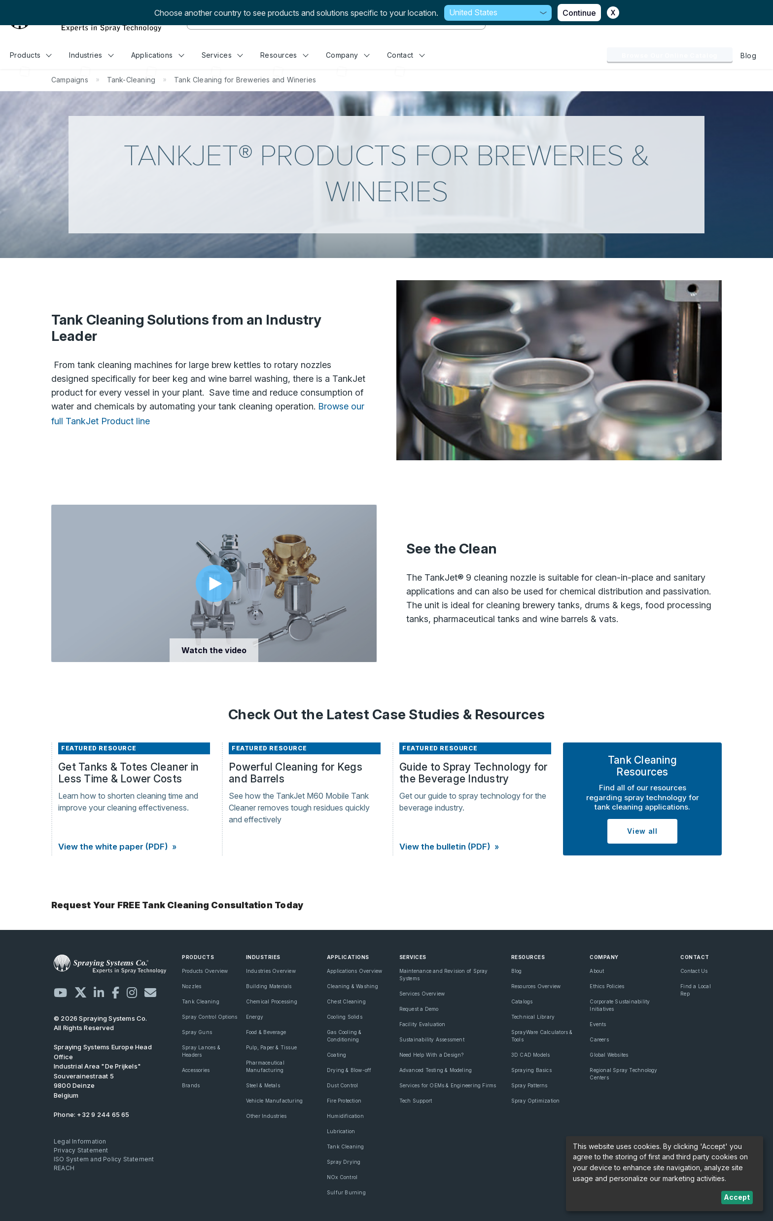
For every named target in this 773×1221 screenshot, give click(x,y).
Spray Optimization (535, 1101)
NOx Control (342, 1177)
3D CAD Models (530, 1055)
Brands (191, 1085)
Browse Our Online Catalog (670, 55)
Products (31, 55)
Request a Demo (419, 1009)
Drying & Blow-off (349, 1070)
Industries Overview (271, 971)
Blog (748, 55)
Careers (599, 1039)
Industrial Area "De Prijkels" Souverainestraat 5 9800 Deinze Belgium (103, 1071)
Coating (336, 1055)
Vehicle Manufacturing (274, 1101)
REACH (64, 1168)
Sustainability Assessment (431, 1039)
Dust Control (342, 1085)
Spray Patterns (529, 1085)
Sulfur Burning (346, 1192)
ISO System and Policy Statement (104, 1159)
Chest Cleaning (346, 1001)
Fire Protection (344, 1101)
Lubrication (341, 1131)
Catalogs (522, 1001)
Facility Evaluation (422, 1024)
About (597, 971)
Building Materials (269, 986)
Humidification (345, 1116)
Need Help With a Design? (431, 1055)
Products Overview (205, 971)
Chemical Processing (271, 1001)
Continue (579, 13)
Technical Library (533, 1017)
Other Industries (266, 1116)
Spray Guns (197, 1032)
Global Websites (609, 1055)
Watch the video (213, 650)
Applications (157, 55)
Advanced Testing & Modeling (435, 1070)
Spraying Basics (531, 1070)
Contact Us (693, 971)
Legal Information (80, 1141)
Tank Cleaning (200, 1001)
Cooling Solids (344, 1017)
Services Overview (422, 994)
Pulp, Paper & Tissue (271, 1047)
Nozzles (191, 986)
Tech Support (415, 1101)
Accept (737, 1197)
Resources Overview (536, 986)
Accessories (196, 1070)
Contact (406, 55)
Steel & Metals (263, 1085)
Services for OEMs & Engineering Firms (447, 1085)
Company (348, 55)
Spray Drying (344, 1162)
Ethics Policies (607, 986)
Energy (254, 1017)
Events (598, 1024)
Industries (91, 55)
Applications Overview (354, 971)
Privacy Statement (81, 1150)
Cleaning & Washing (352, 986)
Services (222, 55)
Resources (284, 55)
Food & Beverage (266, 1032)
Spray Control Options (209, 1017)
